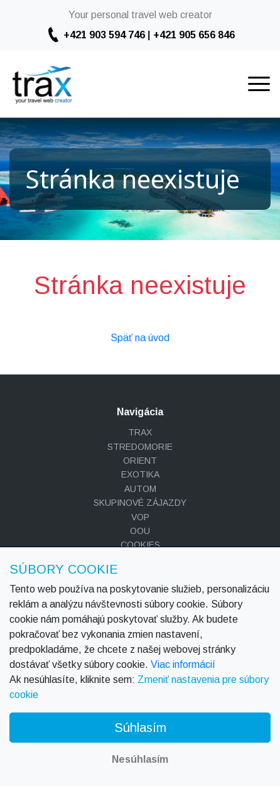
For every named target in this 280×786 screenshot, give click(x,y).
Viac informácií (183, 664)
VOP (140, 517)
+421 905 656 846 (194, 35)
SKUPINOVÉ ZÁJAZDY (140, 503)
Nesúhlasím (140, 759)
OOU (140, 531)
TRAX (140, 432)
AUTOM (140, 489)
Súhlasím (140, 727)
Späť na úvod (140, 337)
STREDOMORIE (140, 447)
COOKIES (140, 545)
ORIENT (140, 461)
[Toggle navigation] (259, 84)
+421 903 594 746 (104, 35)
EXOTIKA (140, 474)
